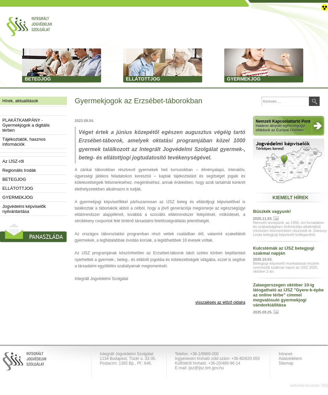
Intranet (285, 354)
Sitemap (285, 363)
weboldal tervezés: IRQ (309, 385)
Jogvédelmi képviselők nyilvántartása (24, 209)
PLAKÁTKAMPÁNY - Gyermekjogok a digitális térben (26, 125)
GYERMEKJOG (17, 197)
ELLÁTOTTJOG (17, 188)
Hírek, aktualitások (20, 100)
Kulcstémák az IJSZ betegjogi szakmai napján (283, 251)
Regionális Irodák (19, 170)
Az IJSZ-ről (13, 161)
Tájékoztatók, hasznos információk (24, 142)
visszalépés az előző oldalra (220, 302)
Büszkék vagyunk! (272, 211)
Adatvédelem (290, 358)
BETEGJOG (14, 179)
